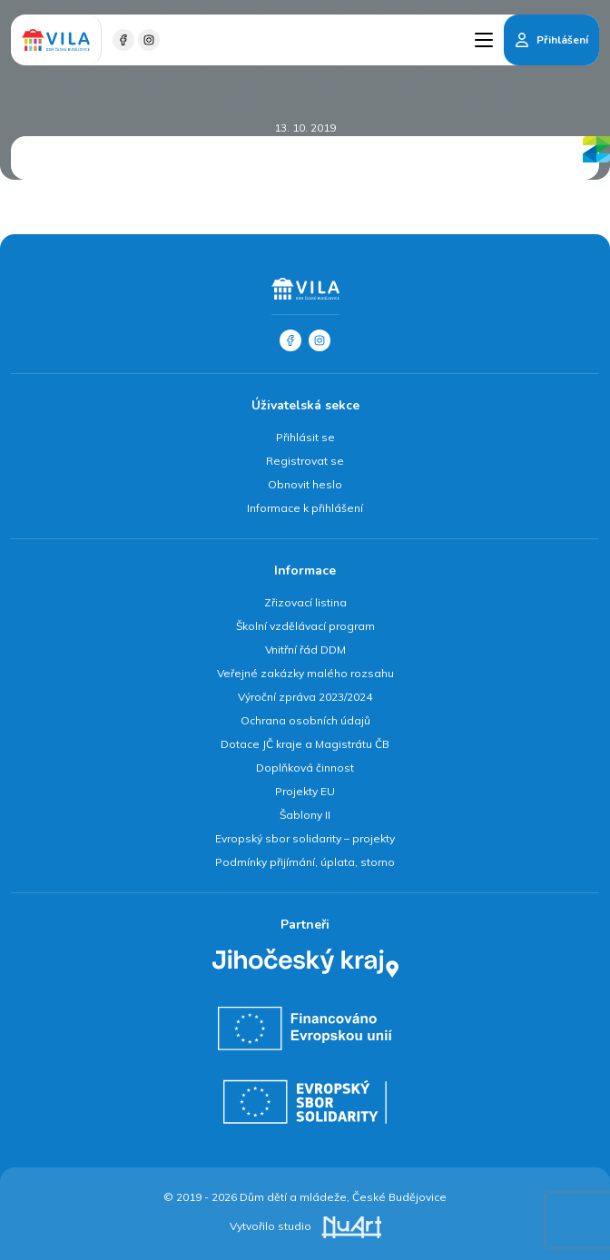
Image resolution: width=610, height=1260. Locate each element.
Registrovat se (305, 461)
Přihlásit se (305, 437)
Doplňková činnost (305, 767)
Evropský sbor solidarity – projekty (305, 838)
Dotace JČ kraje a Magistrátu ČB (305, 744)
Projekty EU (305, 791)
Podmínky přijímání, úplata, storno (305, 862)
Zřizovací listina (305, 602)
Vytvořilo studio (305, 1226)
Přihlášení (562, 40)
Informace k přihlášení (305, 508)
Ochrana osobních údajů (305, 720)
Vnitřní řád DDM (305, 649)
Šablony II (305, 815)
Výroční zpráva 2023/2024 (305, 697)
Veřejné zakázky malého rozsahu (305, 673)
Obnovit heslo (305, 484)
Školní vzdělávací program (305, 626)
